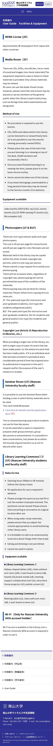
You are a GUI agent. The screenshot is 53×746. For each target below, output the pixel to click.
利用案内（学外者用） (15, 679)
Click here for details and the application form (25, 412)
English (48, 4)
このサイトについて (26, 733)
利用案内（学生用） (13, 663)
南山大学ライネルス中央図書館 (24, 4)
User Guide (9, 688)
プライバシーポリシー (13, 737)
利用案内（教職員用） (15, 671)
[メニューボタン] (26, 11)
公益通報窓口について (34, 737)
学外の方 (39, 4)
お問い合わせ (10, 733)
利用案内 (8, 655)
